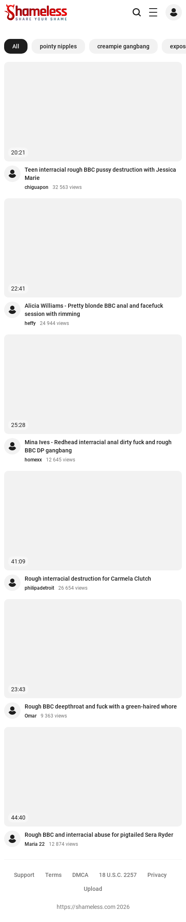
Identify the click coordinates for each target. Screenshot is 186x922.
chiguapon (36, 187)
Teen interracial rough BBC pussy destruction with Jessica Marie (100, 173)
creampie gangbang (123, 46)
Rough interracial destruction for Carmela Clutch (88, 578)
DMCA (80, 875)
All (15, 46)
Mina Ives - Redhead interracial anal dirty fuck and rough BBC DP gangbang (98, 446)
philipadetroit (39, 588)
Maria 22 (35, 844)
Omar (31, 715)
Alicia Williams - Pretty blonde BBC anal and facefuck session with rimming (94, 309)
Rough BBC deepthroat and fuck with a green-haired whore (101, 706)
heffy (30, 323)
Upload (93, 889)
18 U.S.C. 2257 (118, 875)
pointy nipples (58, 46)
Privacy (157, 875)
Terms (53, 875)
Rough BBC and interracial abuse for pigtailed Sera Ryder (99, 834)
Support (24, 875)
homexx (33, 459)
